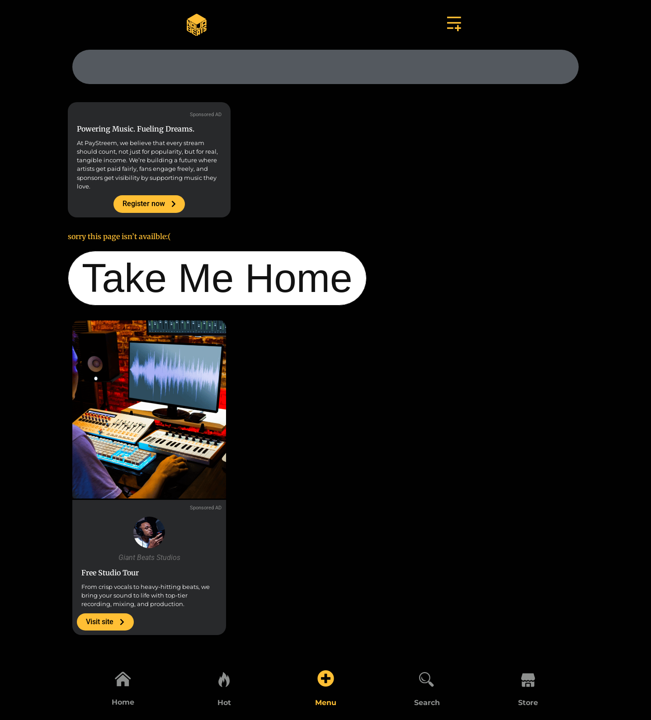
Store (528, 702)
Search (427, 702)
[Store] (528, 678)
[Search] (427, 678)
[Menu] (325, 678)
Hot (224, 702)
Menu (325, 702)
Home (123, 702)
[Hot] (224, 678)
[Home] (123, 678)
